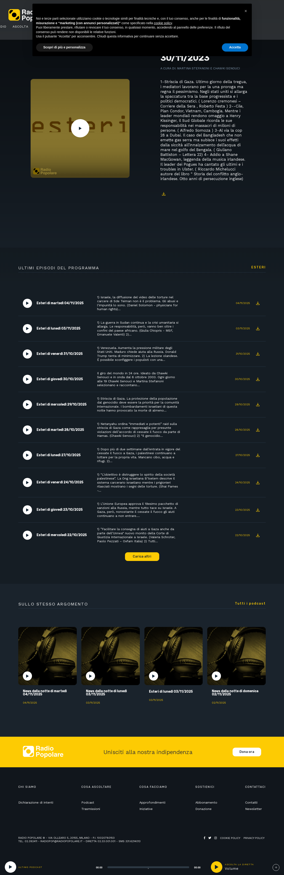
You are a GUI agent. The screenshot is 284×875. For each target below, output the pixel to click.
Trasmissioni (90, 809)
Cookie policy (230, 838)
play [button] (216, 867)
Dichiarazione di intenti (35, 802)
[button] (245, 11)
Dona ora (246, 752)
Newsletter (253, 809)
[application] (142, 867)
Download (163, 194)
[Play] (10, 867)
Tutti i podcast (250, 603)
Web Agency (213, 841)
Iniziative (146, 809)
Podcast (87, 802)
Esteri (258, 267)
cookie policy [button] (163, 23)
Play (80, 128)
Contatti (251, 802)
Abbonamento (206, 802)
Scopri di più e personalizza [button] (64, 47)
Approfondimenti (152, 802)
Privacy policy (254, 838)
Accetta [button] (235, 47)
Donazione (203, 809)
